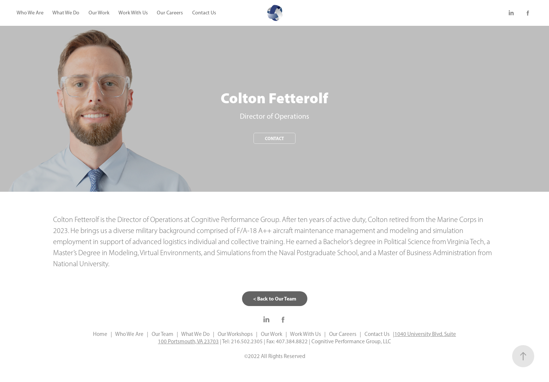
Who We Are (30, 13)
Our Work (99, 13)
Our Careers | (343, 334)
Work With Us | (306, 334)
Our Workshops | (236, 334)
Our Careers (170, 13)
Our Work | (272, 334)
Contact (274, 138)
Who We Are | (130, 334)
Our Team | (163, 334)
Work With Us (133, 13)
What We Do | (196, 334)
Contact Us (204, 13)
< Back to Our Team (274, 298)
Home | (102, 334)
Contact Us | (377, 334)
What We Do (65, 13)
